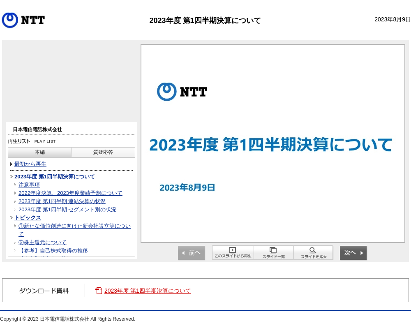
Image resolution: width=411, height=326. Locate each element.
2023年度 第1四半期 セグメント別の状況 (67, 209)
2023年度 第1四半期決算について (54, 176)
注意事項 (29, 185)
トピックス (27, 218)
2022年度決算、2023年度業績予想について (70, 193)
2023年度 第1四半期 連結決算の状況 (62, 201)
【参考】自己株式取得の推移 (53, 250)
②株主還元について (42, 242)
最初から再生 (30, 164)
